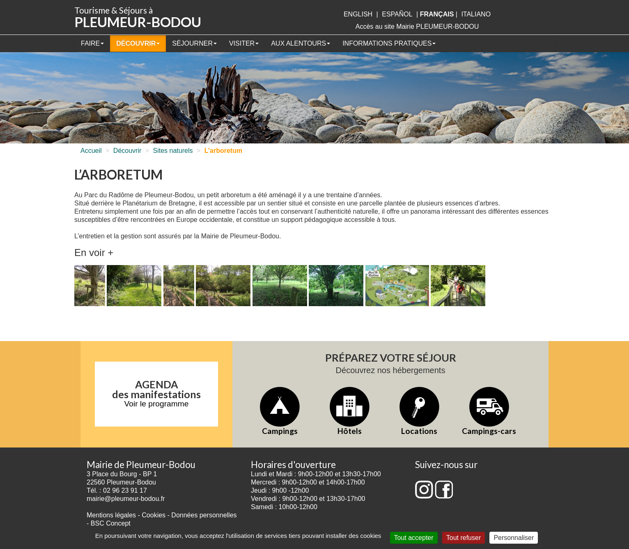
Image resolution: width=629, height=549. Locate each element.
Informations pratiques (389, 43)
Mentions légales (111, 515)
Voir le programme (156, 403)
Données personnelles (203, 515)
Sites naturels (173, 150)
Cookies (153, 515)
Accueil (91, 150)
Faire (92, 43)
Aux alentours (300, 43)
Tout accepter (414, 537)
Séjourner (194, 43)
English (358, 14)
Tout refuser (463, 537)
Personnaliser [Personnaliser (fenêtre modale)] (514, 537)
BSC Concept (111, 523)
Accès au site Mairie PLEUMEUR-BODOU (417, 26)
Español (397, 14)
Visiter (244, 43)
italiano (476, 14)
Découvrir (138, 43)
